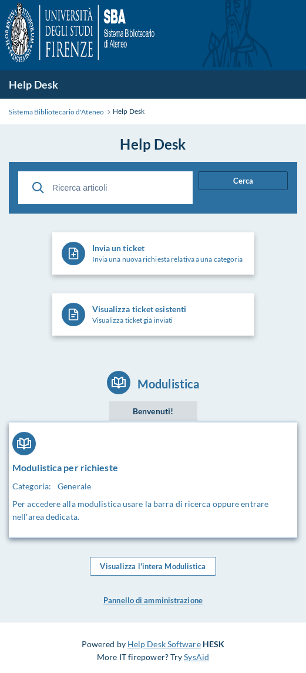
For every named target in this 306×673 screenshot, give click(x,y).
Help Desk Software (164, 644)
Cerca (243, 180)
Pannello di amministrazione (153, 600)
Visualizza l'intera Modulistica (152, 566)
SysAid (196, 657)
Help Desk (33, 84)
